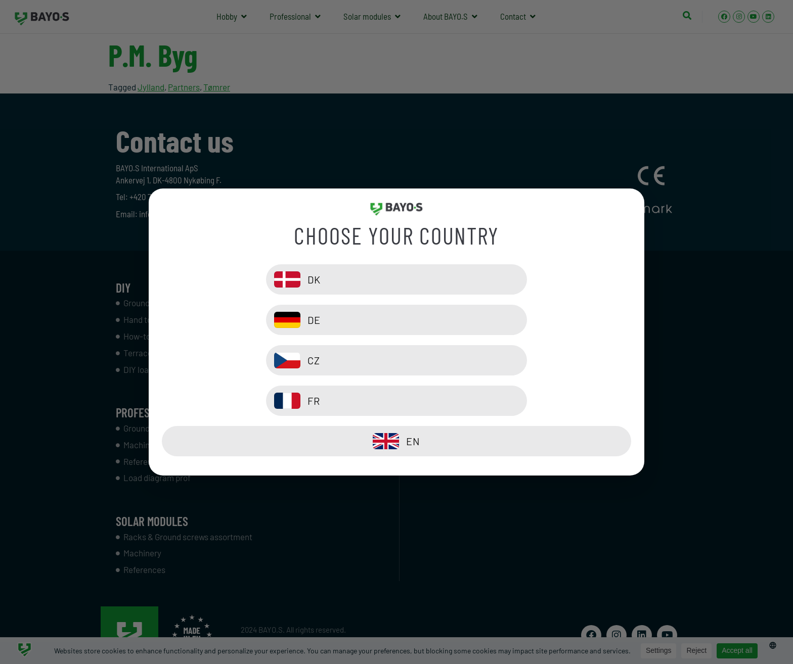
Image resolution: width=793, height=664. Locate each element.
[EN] (396, 401)
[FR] (516, 360)
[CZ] (276, 360)
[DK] (276, 320)
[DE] (516, 320)
